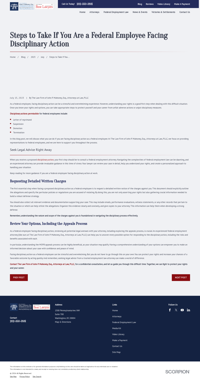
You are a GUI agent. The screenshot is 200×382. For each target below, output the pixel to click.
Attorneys (116, 316)
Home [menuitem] (82, 12)
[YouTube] (182, 310)
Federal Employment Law (124, 322)
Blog (140, 4)
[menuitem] (13, 376)
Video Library (163, 4)
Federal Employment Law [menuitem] (116, 12)
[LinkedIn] (188, 310)
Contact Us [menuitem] (184, 12)
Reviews (150, 4)
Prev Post (19, 277)
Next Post (181, 277)
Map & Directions (63, 322)
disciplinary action (45, 159)
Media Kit (116, 328)
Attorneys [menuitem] (94, 12)
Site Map (116, 352)
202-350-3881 (85, 4)
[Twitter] (176, 310)
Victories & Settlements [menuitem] (163, 12)
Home (115, 310)
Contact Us (117, 346)
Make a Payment (182, 4)
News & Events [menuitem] (140, 12)
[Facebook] (169, 310)
